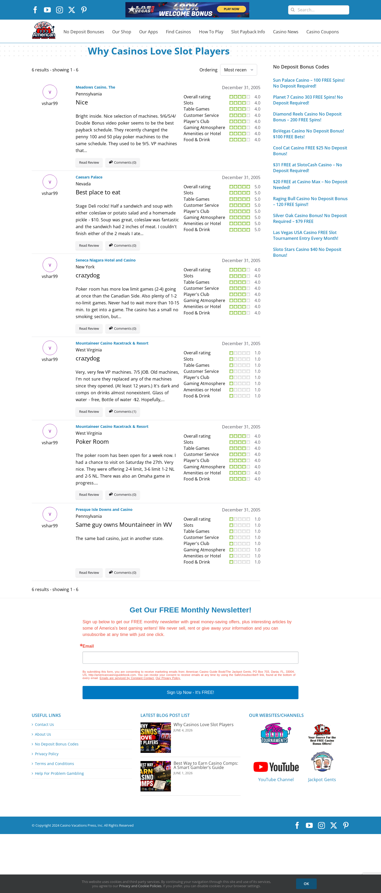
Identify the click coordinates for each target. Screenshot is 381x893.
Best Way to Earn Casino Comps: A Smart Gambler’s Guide (206, 765)
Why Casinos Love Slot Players (204, 724)
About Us (43, 734)
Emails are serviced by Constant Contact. (127, 678)
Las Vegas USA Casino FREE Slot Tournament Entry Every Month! (305, 235)
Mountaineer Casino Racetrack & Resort (112, 343)
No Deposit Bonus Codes (57, 744)
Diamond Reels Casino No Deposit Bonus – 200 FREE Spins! (307, 117)
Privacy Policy (46, 754)
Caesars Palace (89, 177)
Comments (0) (122, 162)
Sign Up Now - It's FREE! (190, 692)
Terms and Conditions (54, 764)
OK (306, 883)
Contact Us (44, 724)
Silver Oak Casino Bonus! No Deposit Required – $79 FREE (310, 218)
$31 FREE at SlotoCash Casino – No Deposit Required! (307, 167)
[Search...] (318, 10)
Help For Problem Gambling (59, 773)
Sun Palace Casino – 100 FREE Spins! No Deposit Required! (308, 83)
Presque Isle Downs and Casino (104, 509)
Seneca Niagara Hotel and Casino (106, 260)
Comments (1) (122, 411)
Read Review (89, 162)
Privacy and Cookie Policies (140, 885)
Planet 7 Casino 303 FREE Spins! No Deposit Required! (308, 100)
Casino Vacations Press (78, 825)
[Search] (292, 7)
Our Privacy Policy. (168, 678)
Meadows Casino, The (95, 87)
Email (88, 646)
